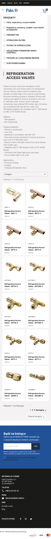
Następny (41, 410)
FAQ (20, 3)
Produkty (9, 17)
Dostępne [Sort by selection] (25, 174)
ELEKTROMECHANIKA (16, 63)
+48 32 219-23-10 (12, 491)
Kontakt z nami (7, 506)
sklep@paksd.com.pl (14, 498)
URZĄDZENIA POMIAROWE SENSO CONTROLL (21, 52)
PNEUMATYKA (13, 35)
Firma (4, 3)
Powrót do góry (36, 416)
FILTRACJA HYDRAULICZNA (19, 45)
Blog (15, 3)
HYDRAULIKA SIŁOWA (16, 40)
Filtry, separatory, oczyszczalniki (21, 22)
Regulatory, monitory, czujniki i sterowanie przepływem (25, 29)
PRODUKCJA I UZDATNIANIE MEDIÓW (23, 58)
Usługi (9, 3)
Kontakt (26, 3)
